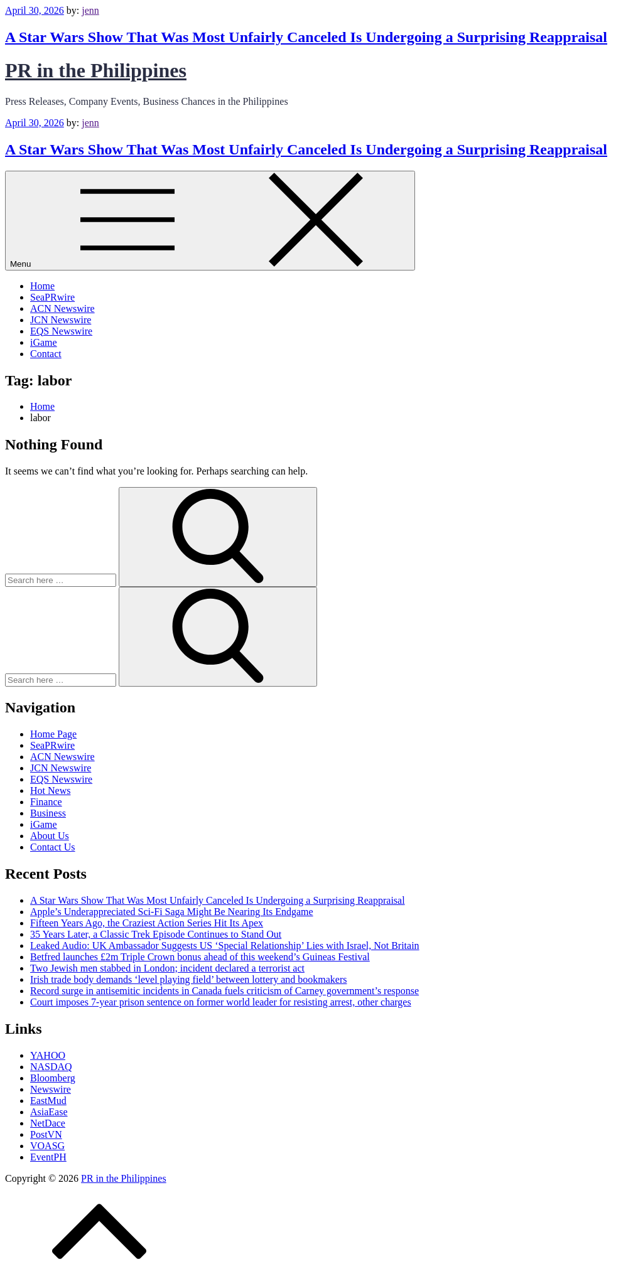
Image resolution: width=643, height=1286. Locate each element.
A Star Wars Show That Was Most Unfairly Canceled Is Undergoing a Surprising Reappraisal (306, 37)
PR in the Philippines (95, 70)
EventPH (48, 1157)
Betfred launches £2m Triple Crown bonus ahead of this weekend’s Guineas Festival (200, 956)
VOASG (47, 1145)
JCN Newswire (60, 319)
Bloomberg (52, 1078)
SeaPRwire (52, 297)
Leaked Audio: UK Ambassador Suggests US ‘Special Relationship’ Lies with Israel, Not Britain (224, 945)
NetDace (47, 1123)
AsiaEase (49, 1111)
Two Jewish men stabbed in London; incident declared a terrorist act (167, 968)
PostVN (46, 1134)
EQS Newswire (61, 331)
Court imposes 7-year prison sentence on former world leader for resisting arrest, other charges (220, 1002)
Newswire (50, 1089)
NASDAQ (51, 1066)
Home (42, 286)
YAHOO (47, 1055)
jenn (90, 10)
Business (48, 813)
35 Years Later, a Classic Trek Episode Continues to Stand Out (155, 934)
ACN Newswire (62, 308)
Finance (46, 801)
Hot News (50, 790)
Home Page (53, 734)
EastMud (48, 1100)
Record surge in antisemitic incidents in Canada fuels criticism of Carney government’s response (224, 990)
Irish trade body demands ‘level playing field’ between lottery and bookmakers (188, 979)
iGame (43, 342)
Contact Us (52, 847)
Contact (46, 353)
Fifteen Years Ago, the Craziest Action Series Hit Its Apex (146, 923)
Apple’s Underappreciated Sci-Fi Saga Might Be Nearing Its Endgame (171, 911)
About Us (49, 835)
